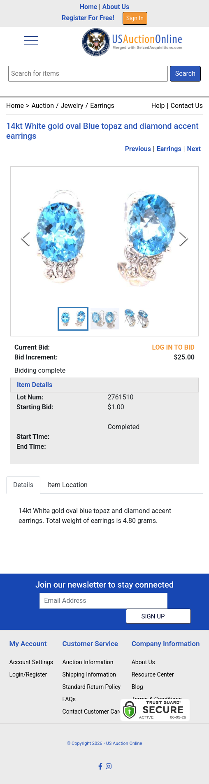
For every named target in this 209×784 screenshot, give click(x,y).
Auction (42, 106)
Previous (138, 149)
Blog (137, 687)
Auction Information (88, 662)
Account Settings (31, 662)
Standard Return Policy (92, 687)
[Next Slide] (183, 238)
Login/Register (28, 674)
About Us (115, 7)
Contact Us (186, 106)
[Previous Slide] (25, 238)
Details (23, 485)
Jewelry (72, 106)
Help (158, 106)
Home (89, 7)
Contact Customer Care (93, 711)
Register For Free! (88, 18)
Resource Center (153, 674)
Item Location (67, 485)
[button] (73, 319)
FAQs (69, 699)
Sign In (135, 18)
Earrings (102, 106)
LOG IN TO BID (173, 347)
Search (185, 73)
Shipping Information (89, 674)
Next (194, 149)
